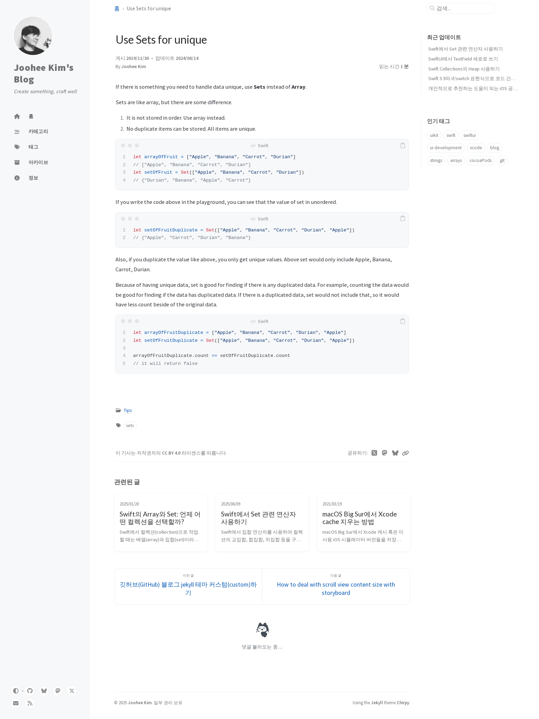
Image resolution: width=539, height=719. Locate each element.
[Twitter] (374, 453)
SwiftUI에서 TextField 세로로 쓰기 (463, 59)
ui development (446, 148)
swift (451, 135)
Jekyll (377, 702)
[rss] (30, 703)
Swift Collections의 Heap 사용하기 (464, 69)
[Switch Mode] (16, 691)
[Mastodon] (385, 453)
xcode (476, 148)
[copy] (402, 145)
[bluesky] (44, 691)
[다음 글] (336, 586)
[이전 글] (188, 586)
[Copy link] (405, 453)
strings (436, 160)
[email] (16, 703)
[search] (463, 8)
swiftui (469, 135)
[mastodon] (58, 691)
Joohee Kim (133, 66)
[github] (30, 691)
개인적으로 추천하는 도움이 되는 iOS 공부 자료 (478, 88)
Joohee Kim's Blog (44, 73)
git (502, 160)
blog (494, 148)
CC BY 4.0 (172, 453)
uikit (434, 135)
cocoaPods (481, 160)
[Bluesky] (395, 453)
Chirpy (403, 702)
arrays (456, 160)
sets (130, 425)
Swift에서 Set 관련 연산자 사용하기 (465, 49)
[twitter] (72, 691)
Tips (128, 410)
